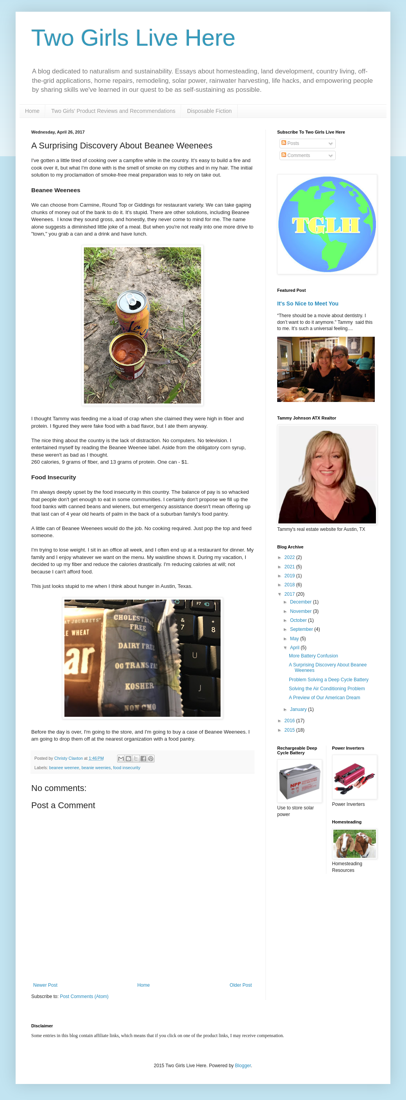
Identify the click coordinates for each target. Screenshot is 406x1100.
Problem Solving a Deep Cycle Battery (329, 679)
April (295, 647)
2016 (290, 720)
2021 (290, 567)
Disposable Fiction (209, 111)
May (295, 638)
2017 (290, 594)
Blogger (243, 1065)
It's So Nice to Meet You (307, 303)
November (301, 611)
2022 (290, 557)
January (299, 709)
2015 (290, 730)
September (302, 629)
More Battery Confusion (313, 656)
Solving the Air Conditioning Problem (327, 688)
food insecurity (127, 767)
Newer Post (45, 985)
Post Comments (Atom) (84, 996)
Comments (295, 155)
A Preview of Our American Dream (324, 697)
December (301, 602)
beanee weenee (64, 767)
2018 (290, 585)
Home (32, 111)
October (299, 620)
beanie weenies (96, 767)
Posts (290, 143)
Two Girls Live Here (133, 38)
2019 (290, 576)
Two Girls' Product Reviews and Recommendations (113, 111)
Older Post (241, 985)
